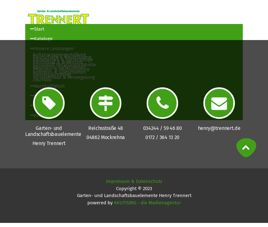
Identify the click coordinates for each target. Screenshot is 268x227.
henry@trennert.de (219, 128)
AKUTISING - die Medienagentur (147, 203)
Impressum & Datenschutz (134, 181)
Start (37, 29)
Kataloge (41, 39)
